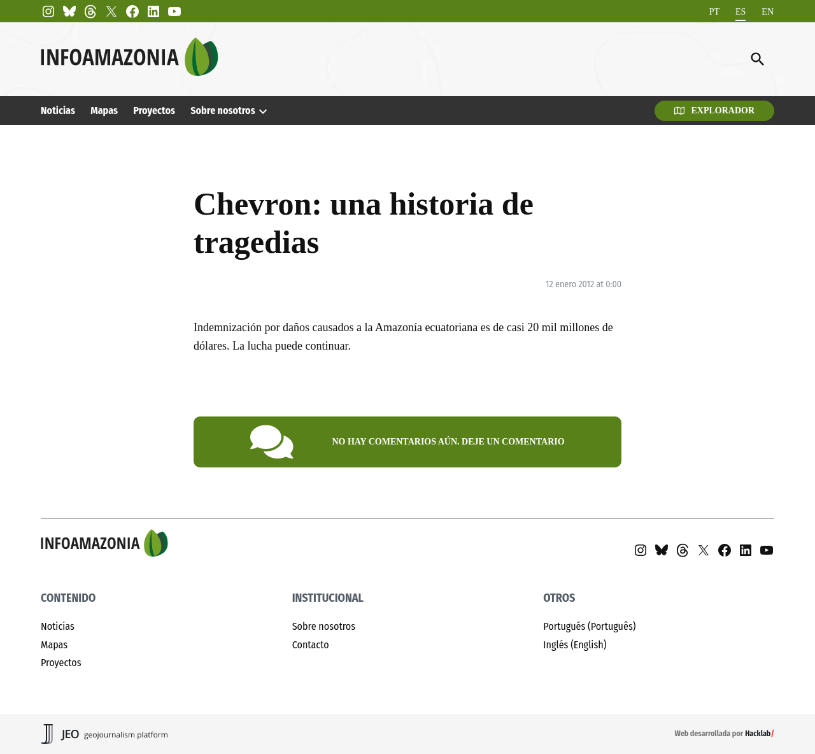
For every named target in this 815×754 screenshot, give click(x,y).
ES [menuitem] (740, 11)
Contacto (310, 645)
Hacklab (757, 733)
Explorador (714, 110)
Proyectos (154, 110)
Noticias (58, 110)
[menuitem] (714, 12)
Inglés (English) (574, 645)
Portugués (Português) (589, 626)
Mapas (104, 110)
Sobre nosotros (222, 110)
